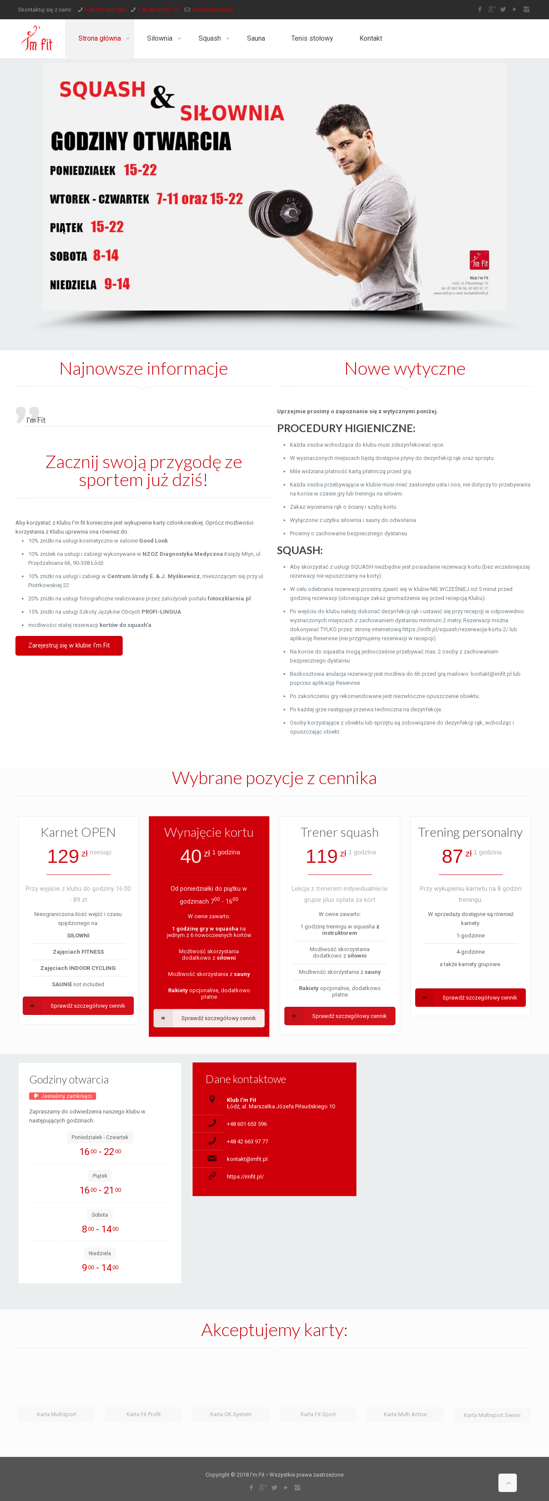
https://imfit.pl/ (245, 1176)
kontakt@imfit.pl (212, 9)
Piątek (100, 1176)
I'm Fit (36, 419)
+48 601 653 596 (105, 9)
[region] (274, 198)
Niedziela (100, 1253)
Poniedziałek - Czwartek (100, 1137)
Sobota (100, 1215)
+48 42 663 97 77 (158, 9)
